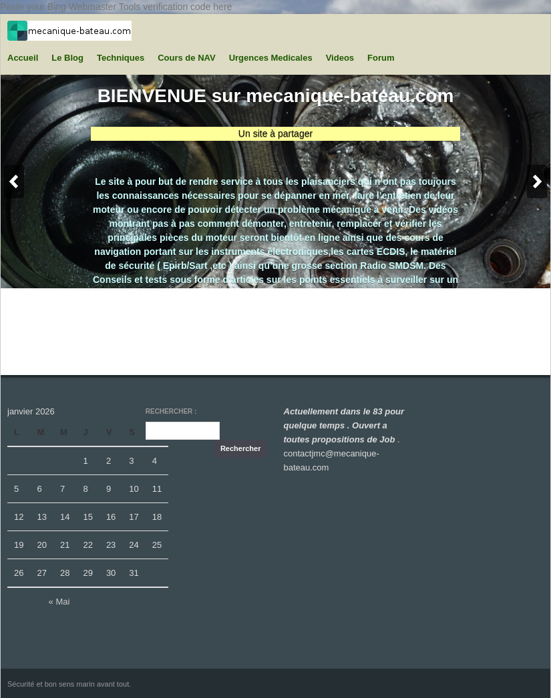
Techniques (120, 58)
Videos (340, 58)
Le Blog (67, 58)
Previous (14, 181)
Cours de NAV (186, 58)
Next (537, 181)
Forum (380, 58)
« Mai (59, 602)
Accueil (22, 58)
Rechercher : (171, 411)
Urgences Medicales (271, 58)
